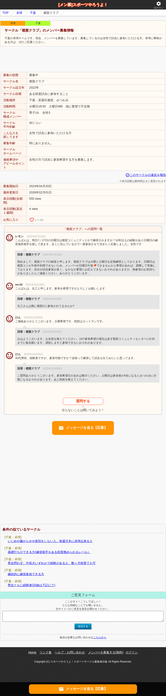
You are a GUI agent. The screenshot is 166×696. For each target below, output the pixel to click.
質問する (83, 401)
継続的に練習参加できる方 (26, 574)
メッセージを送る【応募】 (83, 428)
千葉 (33, 12)
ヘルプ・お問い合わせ (70, 652)
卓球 (19, 12)
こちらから (99, 637)
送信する (83, 626)
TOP (5, 12)
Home (32, 652)
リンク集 (46, 652)
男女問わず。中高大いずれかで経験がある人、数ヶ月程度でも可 (52, 563)
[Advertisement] (83, 59)
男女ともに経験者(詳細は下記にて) (31, 585)
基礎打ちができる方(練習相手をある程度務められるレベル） (49, 552)
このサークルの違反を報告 (145, 175)
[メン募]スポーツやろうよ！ (83, 5)
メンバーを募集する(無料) (105, 652)
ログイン (158, 5)
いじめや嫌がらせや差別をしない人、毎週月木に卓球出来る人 (50, 541)
